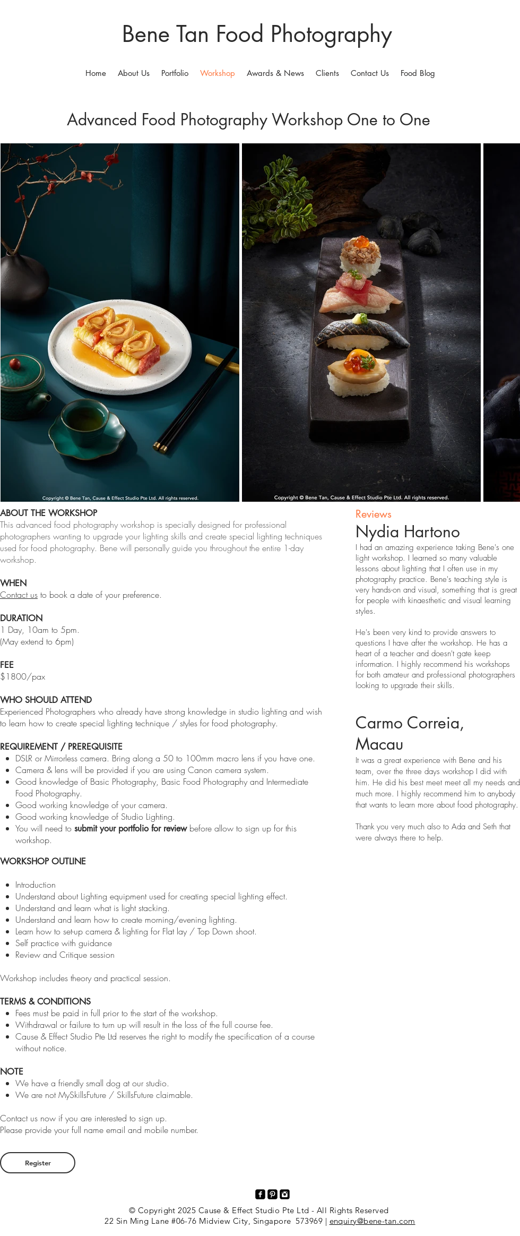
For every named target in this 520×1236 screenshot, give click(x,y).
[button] (174, 73)
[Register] (37, 1162)
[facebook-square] (260, 1194)
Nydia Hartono (408, 531)
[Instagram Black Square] (285, 1194)
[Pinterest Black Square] (272, 1194)
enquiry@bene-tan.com (372, 1221)
